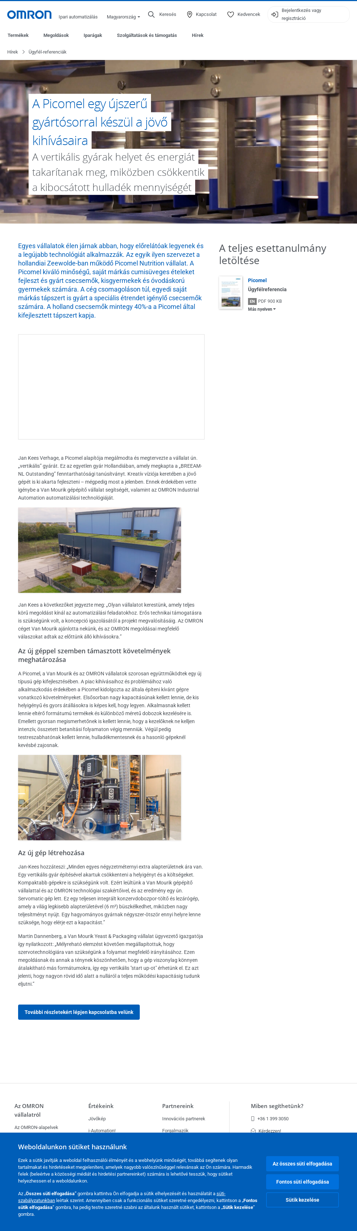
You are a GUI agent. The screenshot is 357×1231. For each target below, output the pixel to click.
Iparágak (93, 35)
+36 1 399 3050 (270, 1118)
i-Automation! (102, 1130)
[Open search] (162, 14)
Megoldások (56, 35)
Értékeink (101, 1105)
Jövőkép (97, 1118)
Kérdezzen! (266, 1131)
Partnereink (178, 1105)
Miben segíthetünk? (277, 1105)
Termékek (18, 35)
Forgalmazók (175, 1130)
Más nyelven (260, 309)
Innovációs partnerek (183, 1118)
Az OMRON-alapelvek (36, 1127)
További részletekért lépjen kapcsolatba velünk (79, 1012)
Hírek (197, 35)
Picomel (257, 281)
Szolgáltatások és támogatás (147, 35)
